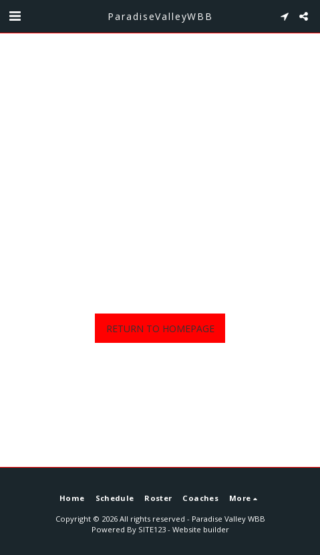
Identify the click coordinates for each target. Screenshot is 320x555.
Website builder (200, 529)
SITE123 (152, 529)
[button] (14, 15)
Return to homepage (160, 328)
